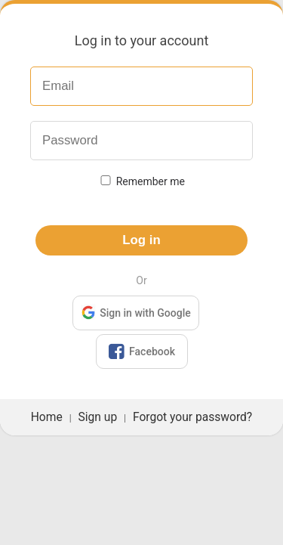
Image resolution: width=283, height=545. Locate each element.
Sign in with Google (135, 312)
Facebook (141, 351)
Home (47, 417)
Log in (141, 240)
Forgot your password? (192, 417)
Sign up (98, 417)
